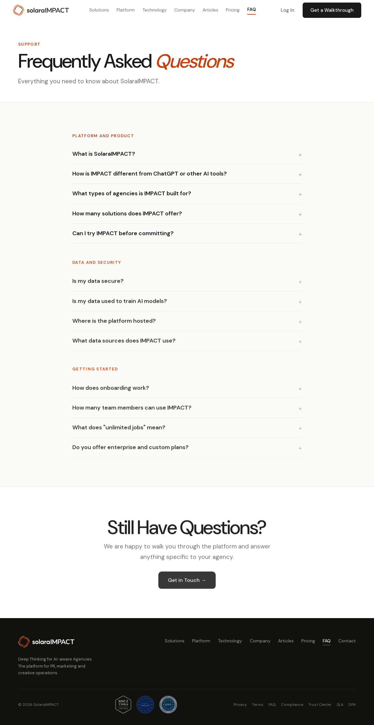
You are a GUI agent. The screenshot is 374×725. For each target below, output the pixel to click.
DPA (352, 704)
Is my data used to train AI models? (119, 303)
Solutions (99, 10)
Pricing (233, 10)
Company (184, 10)
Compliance (292, 704)
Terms (257, 704)
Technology (154, 10)
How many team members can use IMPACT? (131, 410)
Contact (347, 641)
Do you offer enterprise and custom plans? (130, 449)
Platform (126, 10)
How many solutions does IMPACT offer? (127, 213)
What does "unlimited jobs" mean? (118, 430)
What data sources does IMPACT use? (124, 343)
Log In (287, 10)
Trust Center (320, 704)
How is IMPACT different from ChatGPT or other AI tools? (149, 173)
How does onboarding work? (110, 390)
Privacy (240, 704)
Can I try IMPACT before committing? (123, 233)
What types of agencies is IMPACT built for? (131, 193)
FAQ (251, 9)
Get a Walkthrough (332, 10)
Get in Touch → (187, 582)
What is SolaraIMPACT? (103, 154)
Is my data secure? (98, 283)
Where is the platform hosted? (114, 323)
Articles (210, 10)
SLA (340, 704)
